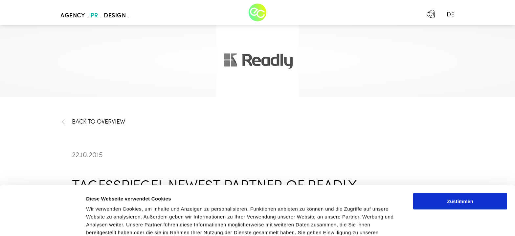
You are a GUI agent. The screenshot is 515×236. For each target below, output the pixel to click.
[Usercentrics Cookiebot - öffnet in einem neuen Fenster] (42, 223)
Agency (72, 16)
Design (115, 16)
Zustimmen (460, 155)
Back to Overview (92, 122)
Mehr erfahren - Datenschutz (121, 202)
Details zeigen (349, 223)
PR (94, 16)
